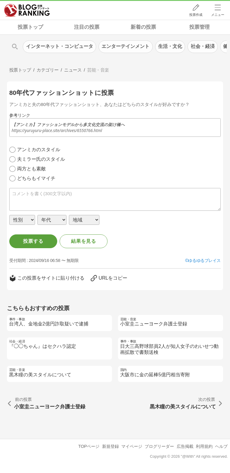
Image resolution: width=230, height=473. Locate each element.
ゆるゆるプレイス (204, 260)
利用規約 (204, 446)
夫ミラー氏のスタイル (41, 159)
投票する (33, 241)
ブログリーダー (159, 446)
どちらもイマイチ (36, 178)
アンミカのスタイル (38, 149)
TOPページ (88, 446)
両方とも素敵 (31, 168)
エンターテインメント (125, 46)
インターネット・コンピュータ (59, 46)
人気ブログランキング (27, 10)
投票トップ (30, 27)
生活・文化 (170, 46)
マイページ (131, 446)
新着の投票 (143, 27)
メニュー (217, 14)
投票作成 (195, 14)
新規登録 (110, 446)
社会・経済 (203, 46)
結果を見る (83, 241)
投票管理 (199, 27)
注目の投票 (86, 27)
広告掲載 (185, 446)
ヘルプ (221, 446)
